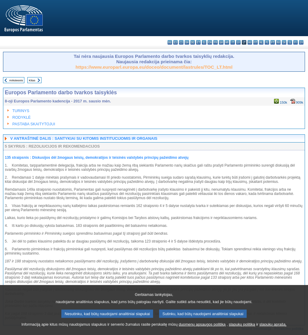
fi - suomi (295, 42)
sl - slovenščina (290, 42)
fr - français (215, 42)
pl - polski (267, 42)
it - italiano (232, 42)
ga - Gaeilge (221, 42)
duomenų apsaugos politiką (202, 331)
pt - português (272, 42)
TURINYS (20, 110)
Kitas (32, 80)
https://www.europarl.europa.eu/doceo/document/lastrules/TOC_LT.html (154, 67)
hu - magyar (250, 42)
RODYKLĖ (21, 117)
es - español (175, 42)
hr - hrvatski (227, 42)
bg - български (170, 42)
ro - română (278, 42)
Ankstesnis (16, 80)
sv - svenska (301, 42)
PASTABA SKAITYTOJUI (33, 124)
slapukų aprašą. (272, 331)
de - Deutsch (192, 42)
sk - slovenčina (284, 42)
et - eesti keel (198, 42)
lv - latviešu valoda (238, 42)
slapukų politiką (242, 331)
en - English (210, 42)
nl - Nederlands (261, 42)
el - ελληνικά (204, 42)
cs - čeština (181, 42)
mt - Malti (255, 42)
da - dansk (187, 42)
